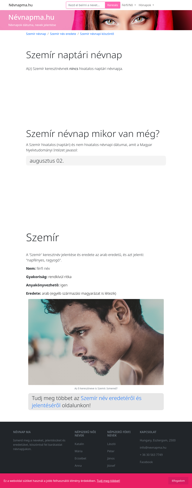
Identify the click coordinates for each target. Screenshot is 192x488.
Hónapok (145, 5)
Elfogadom (178, 480)
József (111, 466)
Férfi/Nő (128, 5)
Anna (78, 466)
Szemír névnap (36, 34)
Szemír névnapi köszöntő (97, 34)
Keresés (112, 5)
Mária (78, 451)
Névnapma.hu (21, 5)
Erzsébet (80, 458)
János (111, 458)
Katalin (79, 444)
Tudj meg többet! (108, 481)
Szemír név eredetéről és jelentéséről (87, 401)
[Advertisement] (96, 102)
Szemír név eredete (63, 34)
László (111, 444)
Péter (110, 451)
